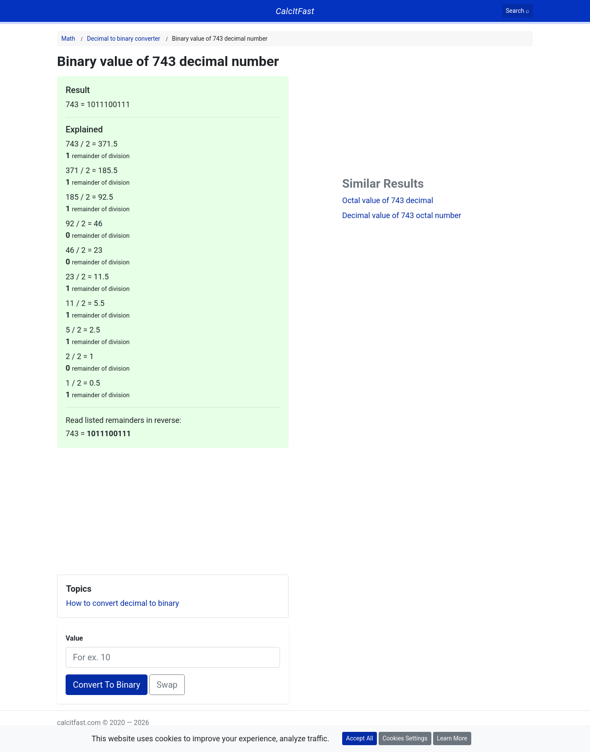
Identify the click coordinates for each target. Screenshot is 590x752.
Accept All (359, 738)
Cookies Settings (404, 738)
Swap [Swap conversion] (167, 685)
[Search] (517, 11)
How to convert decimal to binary (122, 603)
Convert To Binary (106, 685)
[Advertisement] (173, 508)
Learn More (452, 738)
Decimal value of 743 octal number (401, 215)
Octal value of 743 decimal (387, 200)
